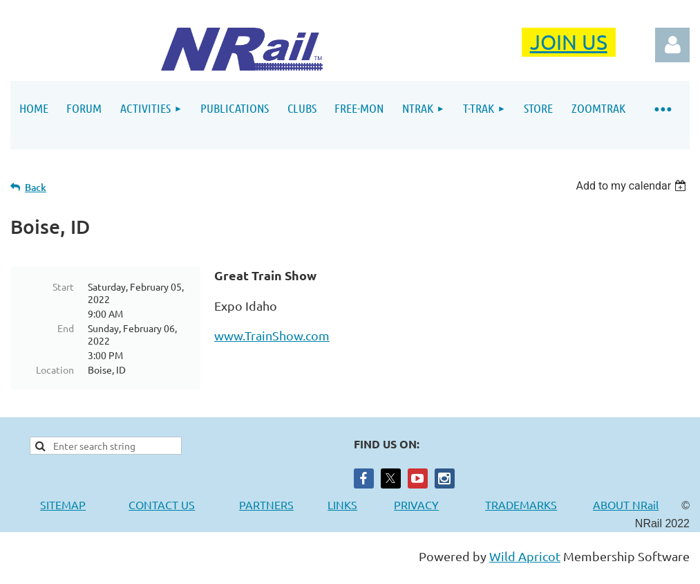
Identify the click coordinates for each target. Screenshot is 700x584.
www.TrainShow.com (272, 335)
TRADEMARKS (528, 504)
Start (63, 286)
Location (55, 369)
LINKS (342, 504)
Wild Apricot (524, 556)
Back (35, 187)
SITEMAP (63, 504)
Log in (672, 45)
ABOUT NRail (626, 504)
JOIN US (568, 42)
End (65, 328)
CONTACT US (162, 504)
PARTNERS (283, 504)
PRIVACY (416, 504)
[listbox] (633, 185)
